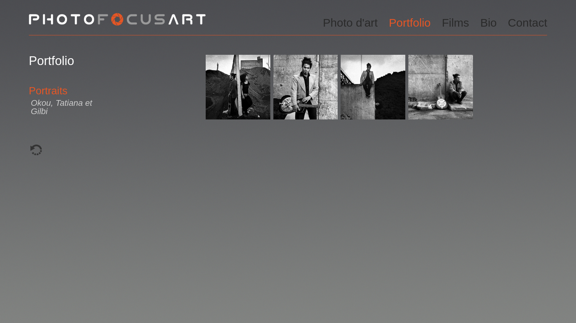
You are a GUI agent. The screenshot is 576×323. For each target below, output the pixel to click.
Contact (527, 22)
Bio (488, 22)
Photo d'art (350, 22)
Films (455, 22)
